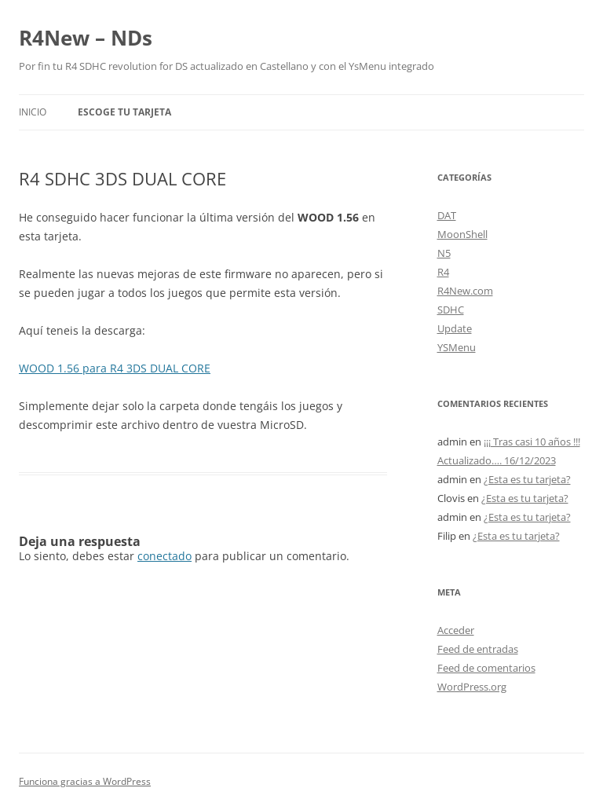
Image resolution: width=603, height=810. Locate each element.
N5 (444, 253)
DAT (446, 215)
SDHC (450, 309)
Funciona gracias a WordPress (85, 781)
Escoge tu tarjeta (124, 112)
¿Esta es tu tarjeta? (527, 479)
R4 (443, 272)
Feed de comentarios (486, 668)
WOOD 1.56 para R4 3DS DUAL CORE (114, 368)
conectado (164, 555)
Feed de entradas (477, 649)
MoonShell (462, 234)
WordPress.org (471, 687)
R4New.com (465, 291)
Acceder (455, 630)
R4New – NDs (85, 38)
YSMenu (456, 347)
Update (454, 328)
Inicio (32, 112)
